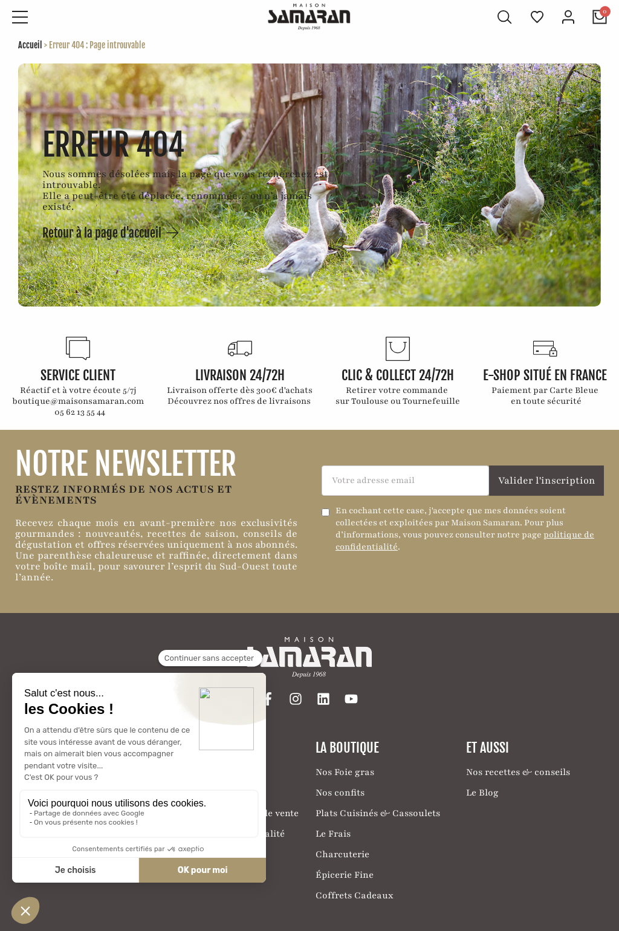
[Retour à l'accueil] (309, 16)
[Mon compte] (568, 17)
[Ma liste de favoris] (537, 17)
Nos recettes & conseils (518, 771)
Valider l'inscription (546, 479)
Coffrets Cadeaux (355, 894)
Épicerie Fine (345, 874)
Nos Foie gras (345, 771)
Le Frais (333, 832)
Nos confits (340, 791)
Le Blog (482, 791)
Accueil (30, 44)
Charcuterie (342, 853)
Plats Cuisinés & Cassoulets (378, 812)
